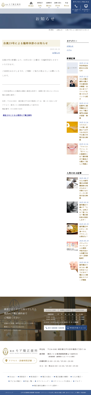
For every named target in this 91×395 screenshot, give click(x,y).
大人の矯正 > (77, 377)
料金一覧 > (29, 381)
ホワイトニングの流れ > (62, 381)
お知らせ (56, 52)
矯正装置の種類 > (62, 377)
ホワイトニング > (43, 381)
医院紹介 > (24, 377)
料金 (66, 4)
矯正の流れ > (47, 377)
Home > (13, 377)
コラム (69, 50)
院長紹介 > (35, 377)
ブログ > (78, 381)
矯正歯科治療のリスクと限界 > (46, 385)
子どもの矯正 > (16, 381)
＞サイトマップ (9, 392)
